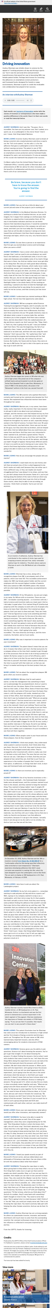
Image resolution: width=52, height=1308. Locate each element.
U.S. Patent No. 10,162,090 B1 (28, 861)
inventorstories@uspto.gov (38, 1243)
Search (47, 10)
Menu (35, 10)
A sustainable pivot (14, 1296)
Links (41, 10)
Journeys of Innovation (24, 111)
